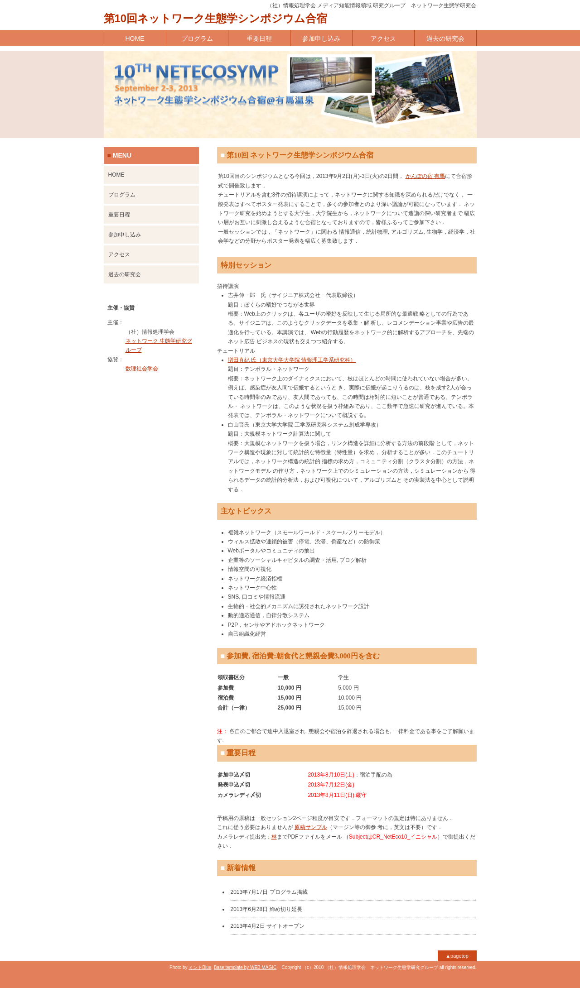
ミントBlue (199, 967)
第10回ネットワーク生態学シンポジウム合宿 (216, 18)
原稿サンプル (311, 827)
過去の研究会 (445, 38)
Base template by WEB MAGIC (245, 967)
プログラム (197, 38)
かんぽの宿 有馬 (425, 176)
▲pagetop (457, 956)
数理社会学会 (142, 368)
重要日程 (259, 38)
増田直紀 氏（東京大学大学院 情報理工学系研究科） (292, 360)
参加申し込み (321, 38)
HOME (135, 38)
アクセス (383, 38)
